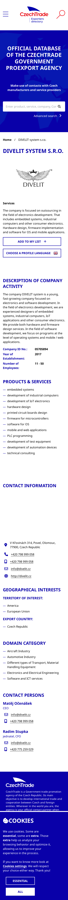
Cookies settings (15, 866)
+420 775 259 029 (21, 749)
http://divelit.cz (21, 576)
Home (7, 140)
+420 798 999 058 (22, 554)
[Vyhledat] (60, 14)
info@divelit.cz (21, 569)
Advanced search (48, 116)
